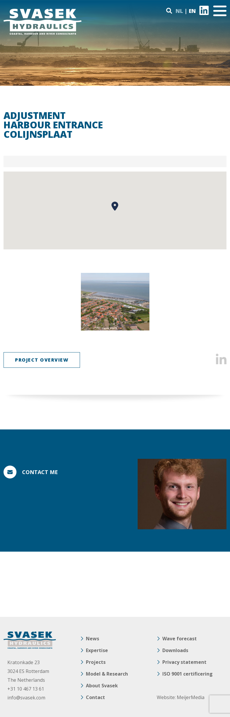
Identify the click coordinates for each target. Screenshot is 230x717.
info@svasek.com (26, 697)
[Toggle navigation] (219, 11)
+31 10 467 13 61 (25, 689)
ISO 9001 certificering (187, 674)
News (92, 638)
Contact (95, 697)
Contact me (40, 472)
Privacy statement (184, 662)
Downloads (175, 650)
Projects (96, 662)
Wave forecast (179, 638)
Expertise (97, 650)
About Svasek (102, 685)
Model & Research (107, 674)
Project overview (42, 360)
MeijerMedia (190, 697)
